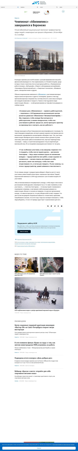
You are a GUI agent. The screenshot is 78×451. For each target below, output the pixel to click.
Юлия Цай (24, 38)
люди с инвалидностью (31, 242)
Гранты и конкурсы (33, 38)
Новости (17, 18)
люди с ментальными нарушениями (46, 242)
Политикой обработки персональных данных (63, 444)
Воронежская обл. (27, 239)
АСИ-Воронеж (18, 38)
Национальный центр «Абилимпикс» (26, 246)
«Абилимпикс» (42, 94)
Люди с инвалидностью (44, 38)
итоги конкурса (21, 242)
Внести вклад (24, 231)
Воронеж (19, 239)
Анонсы (16, 381)
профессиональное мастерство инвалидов (25, 243)
